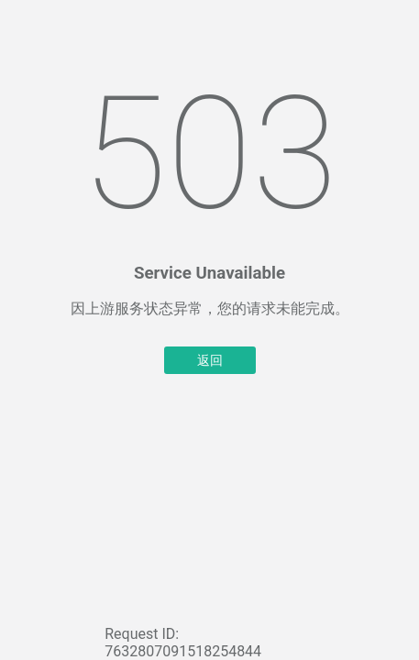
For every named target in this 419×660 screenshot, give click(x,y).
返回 (210, 360)
